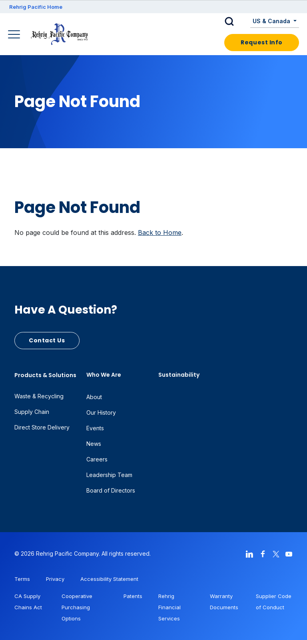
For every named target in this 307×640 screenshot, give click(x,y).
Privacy (55, 579)
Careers (97, 459)
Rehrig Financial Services (169, 607)
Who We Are (103, 375)
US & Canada (272, 21)
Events (95, 428)
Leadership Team (109, 474)
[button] (235, 21)
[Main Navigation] (15, 35)
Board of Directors (110, 490)
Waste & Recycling (39, 396)
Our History (101, 412)
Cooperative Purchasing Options (77, 607)
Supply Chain (31, 411)
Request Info (262, 42)
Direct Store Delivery (42, 427)
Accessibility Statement (109, 579)
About (94, 397)
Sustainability (178, 375)
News (93, 443)
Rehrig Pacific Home (35, 7)
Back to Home (159, 233)
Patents (133, 596)
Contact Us (47, 340)
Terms (22, 579)
